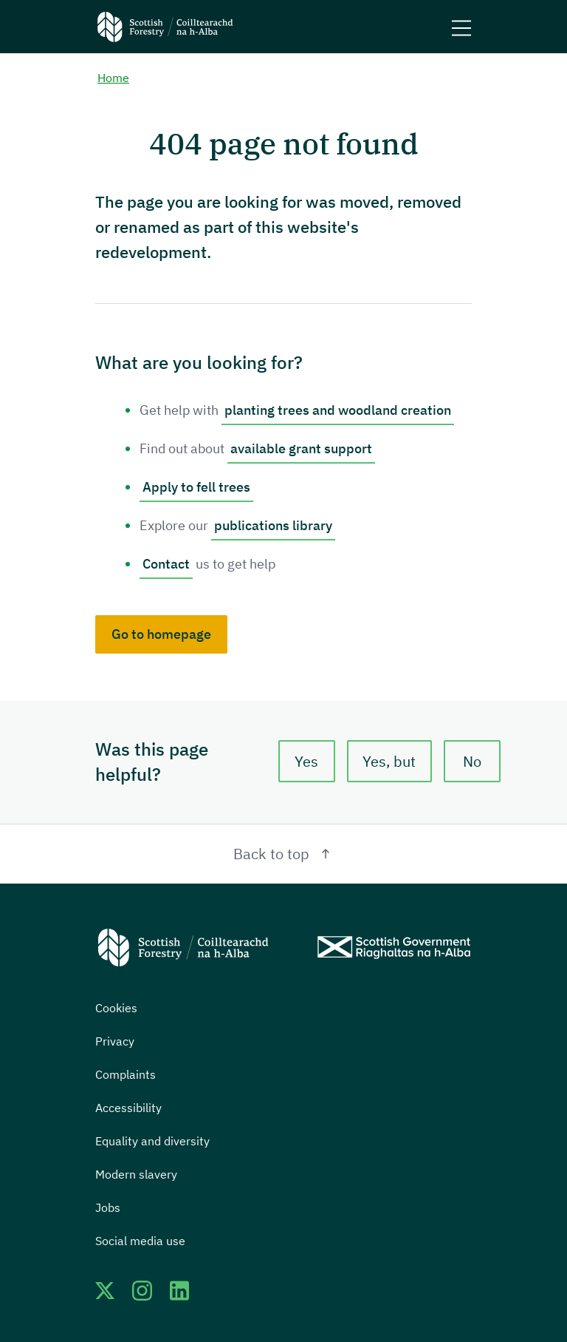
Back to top (283, 854)
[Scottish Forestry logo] (165, 26)
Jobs (107, 1207)
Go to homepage (161, 634)
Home (113, 78)
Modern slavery (136, 1174)
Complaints (125, 1074)
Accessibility (128, 1107)
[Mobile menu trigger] (461, 26)
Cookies (116, 1007)
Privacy (114, 1041)
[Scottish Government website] (394, 947)
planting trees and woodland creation (337, 409)
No (472, 761)
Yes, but (389, 761)
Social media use (140, 1240)
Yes (306, 761)
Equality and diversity (152, 1140)
